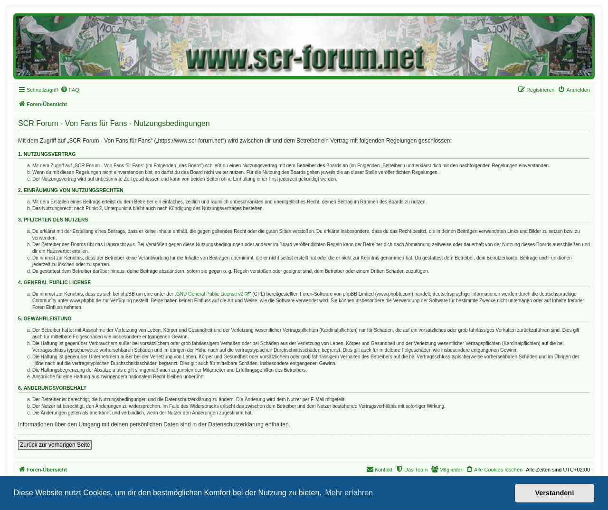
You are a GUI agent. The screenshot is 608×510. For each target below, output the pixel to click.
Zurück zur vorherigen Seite (55, 445)
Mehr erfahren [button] (349, 493)
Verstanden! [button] (554, 493)
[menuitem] (69, 90)
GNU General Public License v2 (209, 294)
